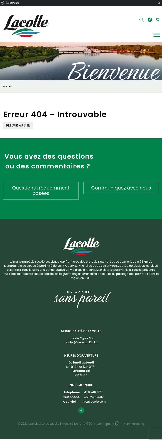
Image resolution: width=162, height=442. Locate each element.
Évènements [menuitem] (10, 3)
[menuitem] (159, 3)
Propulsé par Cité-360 (77, 424)
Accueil (7, 86)
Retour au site (18, 125)
